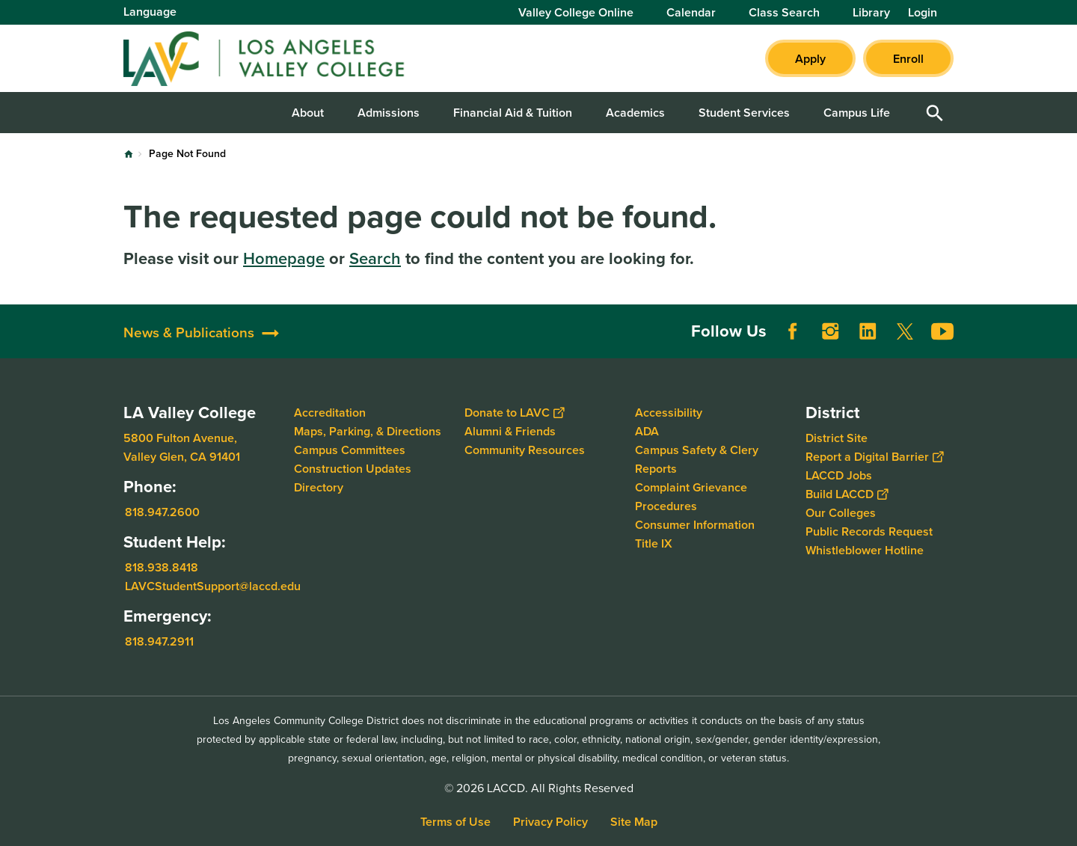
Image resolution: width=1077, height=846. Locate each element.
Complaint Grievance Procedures (691, 497)
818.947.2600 (162, 512)
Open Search (935, 112)
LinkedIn (867, 331)
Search (375, 258)
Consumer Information (695, 524)
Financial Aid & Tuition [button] (512, 112)
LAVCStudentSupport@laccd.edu (213, 586)
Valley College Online (575, 12)
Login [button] (922, 12)
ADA (647, 431)
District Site (837, 438)
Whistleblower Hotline (865, 550)
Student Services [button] (744, 112)
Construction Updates (352, 468)
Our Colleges (841, 512)
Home (128, 154)
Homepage (284, 258)
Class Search (784, 12)
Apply (810, 58)
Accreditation (330, 412)
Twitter (905, 331)
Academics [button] (635, 112)
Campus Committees (349, 450)
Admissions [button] (389, 112)
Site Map (633, 821)
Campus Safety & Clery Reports (696, 459)
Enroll (908, 58)
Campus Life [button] (856, 112)
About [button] (308, 112)
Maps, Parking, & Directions (367, 431)
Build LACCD (847, 494)
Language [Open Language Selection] (150, 11)
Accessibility (668, 412)
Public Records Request (869, 531)
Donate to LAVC (514, 412)
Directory (318, 487)
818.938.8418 (161, 567)
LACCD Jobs (839, 475)
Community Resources (524, 450)
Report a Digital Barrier (874, 456)
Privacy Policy (550, 821)
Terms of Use (455, 821)
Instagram (830, 331)
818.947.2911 (159, 641)
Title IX (653, 543)
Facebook (793, 331)
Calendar (691, 12)
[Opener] (1062, 338)
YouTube (942, 331)
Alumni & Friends (510, 431)
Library (871, 12)
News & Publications (188, 332)
